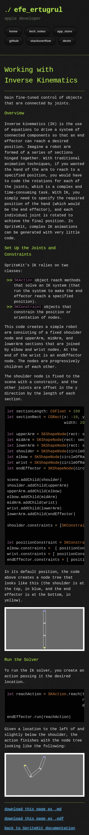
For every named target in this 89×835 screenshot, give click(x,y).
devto (67, 41)
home (13, 31)
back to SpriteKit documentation (40, 827)
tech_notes (37, 31)
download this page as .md (33, 808)
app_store (64, 31)
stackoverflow (40, 41)
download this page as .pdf (34, 817)
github (14, 41)
